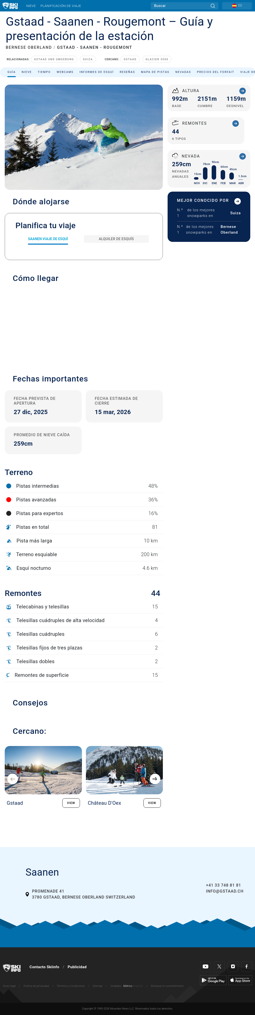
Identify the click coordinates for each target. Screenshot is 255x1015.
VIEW (71, 803)
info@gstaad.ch (225, 891)
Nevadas (183, 72)
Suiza (88, 59)
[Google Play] (213, 980)
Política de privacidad (36, 986)
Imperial (138, 986)
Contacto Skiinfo (44, 967)
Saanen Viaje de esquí (48, 239)
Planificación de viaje (60, 6)
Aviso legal (9, 986)
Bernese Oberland (229, 229)
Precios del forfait (215, 72)
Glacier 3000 (157, 59)
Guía (11, 72)
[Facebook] (246, 966)
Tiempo (44, 72)
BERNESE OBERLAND (29, 47)
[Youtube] (205, 966)
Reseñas (127, 72)
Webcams (65, 72)
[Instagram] (233, 966)
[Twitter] (219, 966)
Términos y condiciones (71, 986)
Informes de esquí (96, 72)
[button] (84, 325)
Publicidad (77, 967)
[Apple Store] (240, 980)
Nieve (31, 6)
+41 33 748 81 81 (223, 885)
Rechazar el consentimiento (167, 986)
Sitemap (97, 986)
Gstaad (130, 59)
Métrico (127, 986)
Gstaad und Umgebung (54, 59)
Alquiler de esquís (116, 239)
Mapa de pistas (155, 72)
